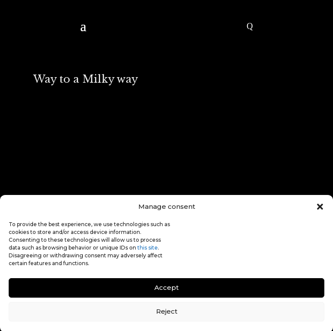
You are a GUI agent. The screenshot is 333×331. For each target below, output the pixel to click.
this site (147, 250)
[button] (320, 209)
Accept (166, 290)
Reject (166, 314)
